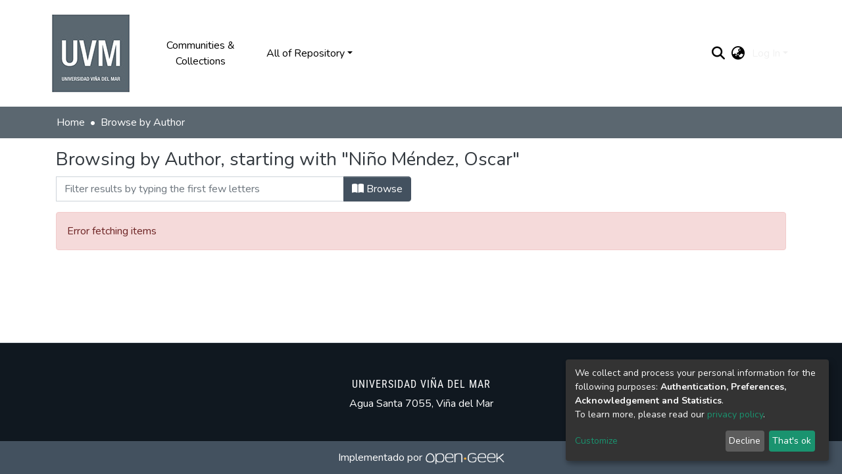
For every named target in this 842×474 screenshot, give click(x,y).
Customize (596, 440)
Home (71, 122)
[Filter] (200, 188)
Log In (766, 53)
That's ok (791, 440)
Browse (377, 189)
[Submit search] (719, 53)
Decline (744, 440)
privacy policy (735, 414)
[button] (738, 53)
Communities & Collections (200, 53)
